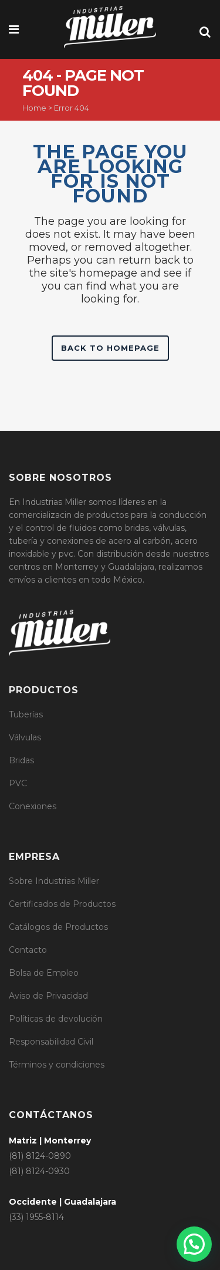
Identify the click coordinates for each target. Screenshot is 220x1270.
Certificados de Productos (62, 904)
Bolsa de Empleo (44, 973)
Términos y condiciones (56, 1064)
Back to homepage (110, 348)
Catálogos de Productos (58, 927)
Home (34, 107)
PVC (18, 783)
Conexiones (32, 806)
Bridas (21, 760)
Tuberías (26, 714)
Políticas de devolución (56, 1018)
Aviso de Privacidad (48, 995)
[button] (194, 1244)
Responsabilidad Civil (51, 1041)
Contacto (28, 950)
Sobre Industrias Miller (54, 881)
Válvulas (25, 737)
